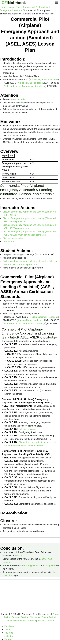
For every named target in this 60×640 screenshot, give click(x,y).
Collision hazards (27, 429)
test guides (50, 565)
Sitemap (32, 620)
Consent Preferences (16, 620)
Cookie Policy (48, 617)
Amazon (19, 555)
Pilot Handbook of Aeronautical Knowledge (24, 86)
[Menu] (56, 3)
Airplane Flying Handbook (30, 83)
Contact (50, 620)
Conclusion (8, 241)
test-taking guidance (30, 565)
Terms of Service (20, 617)
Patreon (41, 620)
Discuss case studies (13, 238)
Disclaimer (35, 617)
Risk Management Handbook (44, 79)
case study (19, 99)
